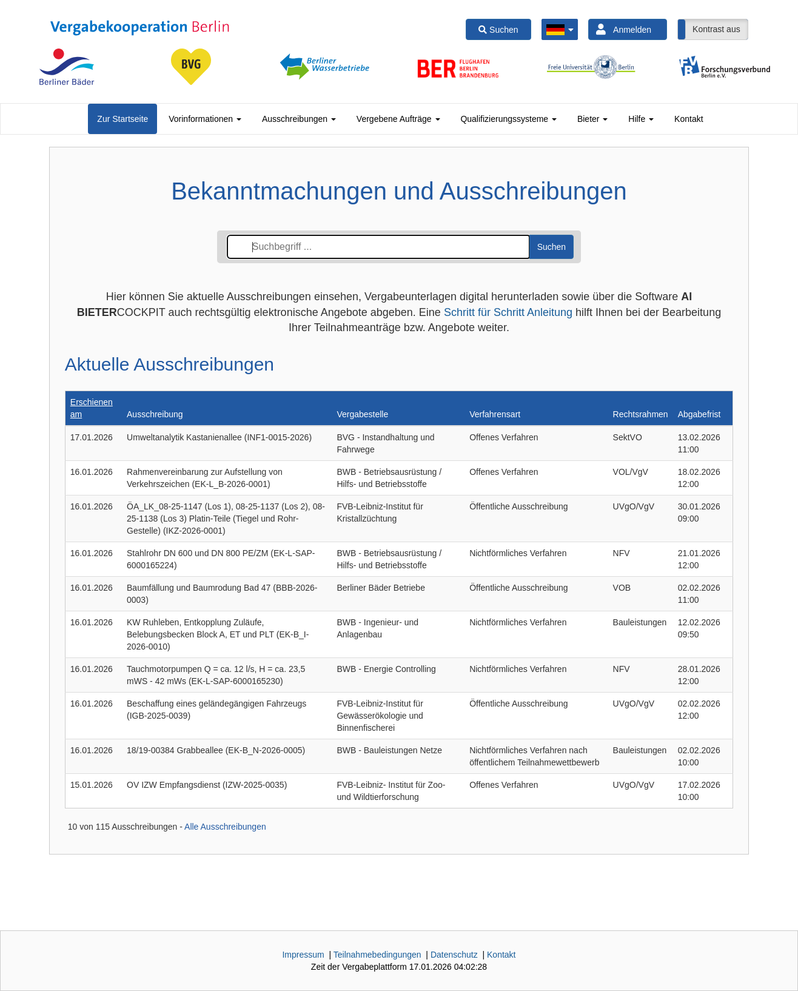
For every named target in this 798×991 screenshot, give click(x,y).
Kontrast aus (716, 29)
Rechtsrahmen (640, 414)
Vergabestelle (362, 414)
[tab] (122, 119)
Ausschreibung (155, 414)
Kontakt (688, 119)
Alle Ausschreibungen (225, 826)
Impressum (303, 954)
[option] (66, 67)
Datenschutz (454, 954)
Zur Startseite (122, 119)
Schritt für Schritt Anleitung (508, 312)
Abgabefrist (699, 414)
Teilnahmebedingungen (377, 954)
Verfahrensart (494, 414)
